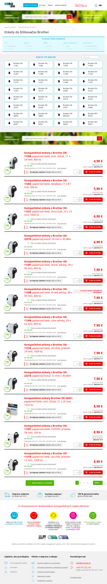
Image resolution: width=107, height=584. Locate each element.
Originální (8, 49)
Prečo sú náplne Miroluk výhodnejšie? (43, 164)
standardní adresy (90, 49)
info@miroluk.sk (83, 563)
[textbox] (44, 17)
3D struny (42, 5)
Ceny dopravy (61, 168)
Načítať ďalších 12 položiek (41, 483)
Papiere (50, 5)
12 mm (47, 46)
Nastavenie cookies (43, 576)
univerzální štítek (90, 46)
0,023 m (28, 49)
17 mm (47, 49)
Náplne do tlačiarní (30, 5)
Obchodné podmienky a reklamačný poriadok (52, 567)
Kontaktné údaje (75, 577)
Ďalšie (98, 483)
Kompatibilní (10, 46)
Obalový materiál (60, 5)
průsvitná (67, 49)
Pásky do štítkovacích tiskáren (27, 27)
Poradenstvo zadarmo (44, 581)
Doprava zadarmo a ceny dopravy (48, 563)
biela (66, 46)
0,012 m (28, 46)
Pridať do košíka (93, 172)
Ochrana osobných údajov (46, 572)
